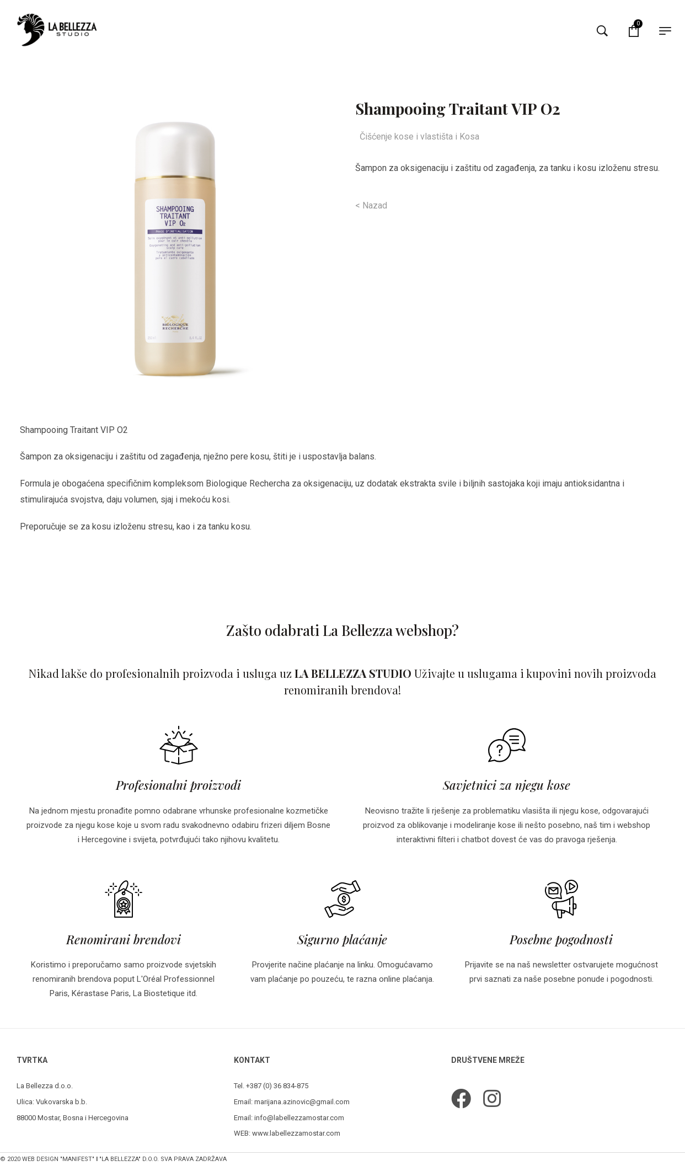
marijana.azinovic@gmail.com (302, 1102)
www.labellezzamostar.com (296, 1133)
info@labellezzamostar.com (299, 1118)
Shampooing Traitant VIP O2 (74, 430)
